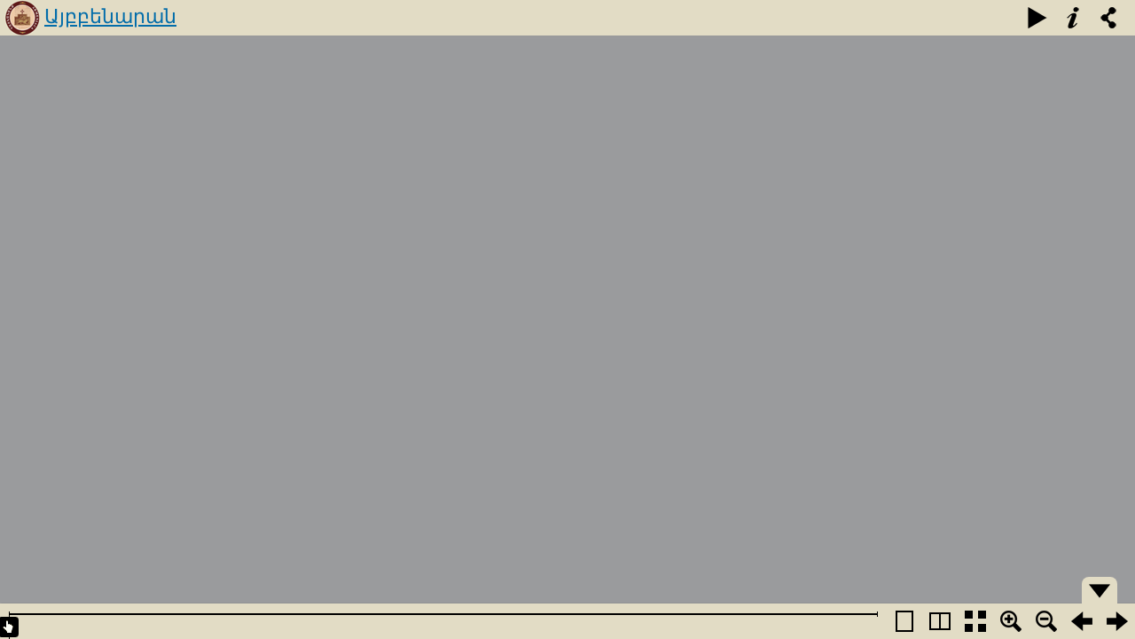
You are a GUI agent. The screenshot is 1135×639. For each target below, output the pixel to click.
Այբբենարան (110, 16)
